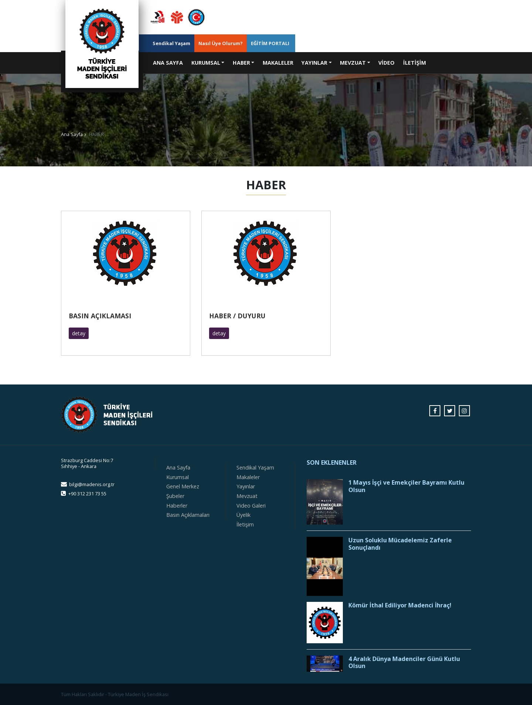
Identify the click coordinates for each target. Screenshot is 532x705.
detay (78, 333)
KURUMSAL (205, 62)
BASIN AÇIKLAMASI (100, 315)
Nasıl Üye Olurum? (220, 43)
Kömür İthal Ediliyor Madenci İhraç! (399, 605)
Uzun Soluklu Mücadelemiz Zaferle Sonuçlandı (400, 544)
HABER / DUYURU (237, 315)
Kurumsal (177, 477)
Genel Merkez (182, 486)
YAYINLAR (314, 62)
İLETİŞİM (414, 62)
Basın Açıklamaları (187, 514)
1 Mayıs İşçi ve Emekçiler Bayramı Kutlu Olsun (406, 486)
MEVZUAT (353, 62)
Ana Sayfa (72, 134)
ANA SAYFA (170, 62)
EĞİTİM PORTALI (270, 43)
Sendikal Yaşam (171, 43)
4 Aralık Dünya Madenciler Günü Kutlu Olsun (404, 662)
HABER (241, 62)
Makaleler (248, 477)
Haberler (176, 505)
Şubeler (175, 495)
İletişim (245, 524)
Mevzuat (247, 495)
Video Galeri (251, 505)
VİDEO (386, 62)
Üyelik (243, 514)
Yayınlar (245, 486)
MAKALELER (278, 62)
